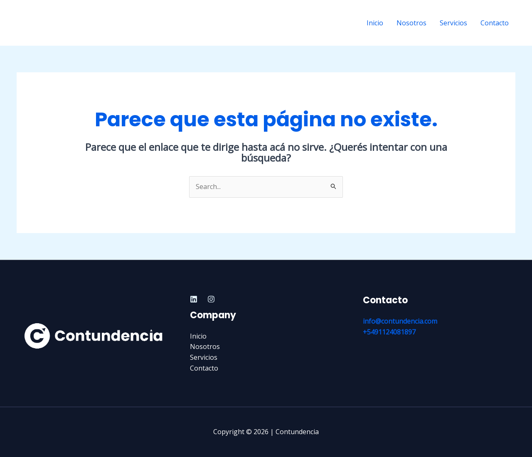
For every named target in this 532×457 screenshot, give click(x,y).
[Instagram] (211, 299)
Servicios (453, 22)
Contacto (494, 22)
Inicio (375, 22)
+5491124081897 (389, 332)
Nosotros (411, 22)
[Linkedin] (193, 299)
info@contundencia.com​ (400, 321)
